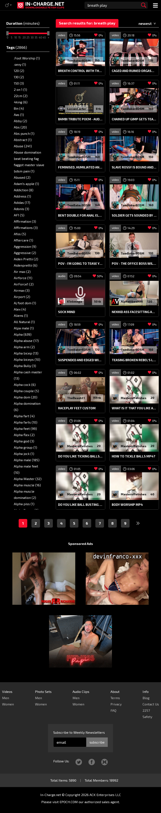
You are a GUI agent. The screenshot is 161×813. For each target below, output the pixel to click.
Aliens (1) (21, 315)
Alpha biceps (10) (27, 359)
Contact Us (151, 704)
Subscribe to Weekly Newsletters (79, 732)
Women (8, 704)
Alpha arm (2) (24, 347)
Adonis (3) (21, 209)
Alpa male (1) (24, 328)
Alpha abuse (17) (26, 341)
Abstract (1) (23, 140)
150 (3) (19, 83)
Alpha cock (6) (25, 385)
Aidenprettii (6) (25, 265)
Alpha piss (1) (24, 504)
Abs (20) (20, 127)
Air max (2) (22, 272)
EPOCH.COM (69, 802)
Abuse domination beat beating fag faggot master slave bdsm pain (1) (29, 161)
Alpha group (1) (25, 447)
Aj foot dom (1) (25, 303)
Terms (115, 698)
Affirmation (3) (25, 221)
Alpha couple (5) (26, 391)
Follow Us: (61, 761)
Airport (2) (22, 297)
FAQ (113, 710)
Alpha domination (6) (27, 406)
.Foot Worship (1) (27, 58)
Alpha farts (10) (25, 422)
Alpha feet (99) (25, 428)
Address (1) (22, 196)
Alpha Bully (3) (25, 366)
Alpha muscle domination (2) (25, 494)
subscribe (97, 742)
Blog (146, 698)
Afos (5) (20, 234)
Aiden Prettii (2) (26, 259)
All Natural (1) (24, 322)
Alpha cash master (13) (28, 375)
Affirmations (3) (26, 228)
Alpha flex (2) (24, 435)
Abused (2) (22, 177)
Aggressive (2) (25, 253)
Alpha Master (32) (28, 479)
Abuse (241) (23, 146)
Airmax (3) (22, 290)
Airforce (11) (23, 278)
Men (5, 698)
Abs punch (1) (24, 133)
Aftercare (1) (23, 240)
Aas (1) (19, 115)
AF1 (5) (19, 215)
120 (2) (19, 71)
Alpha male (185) (26, 460)
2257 (146, 710)
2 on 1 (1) (20, 89)
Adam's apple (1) (26, 184)
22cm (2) (20, 96)
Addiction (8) (23, 190)
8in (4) (19, 108)
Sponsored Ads (80, 544)
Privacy (116, 704)
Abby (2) (20, 121)
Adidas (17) (22, 202)
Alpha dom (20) (25, 397)
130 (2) (19, 77)
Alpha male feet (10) (26, 469)
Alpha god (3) (24, 441)
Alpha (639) (22, 334)
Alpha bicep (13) (26, 353)
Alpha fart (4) (24, 416)
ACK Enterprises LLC (105, 795)
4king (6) (20, 102)
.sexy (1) (20, 64)
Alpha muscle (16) (27, 485)
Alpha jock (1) (24, 454)
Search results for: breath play (87, 23)
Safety (147, 717)
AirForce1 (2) (24, 284)
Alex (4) (20, 309)
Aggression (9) (25, 246)
